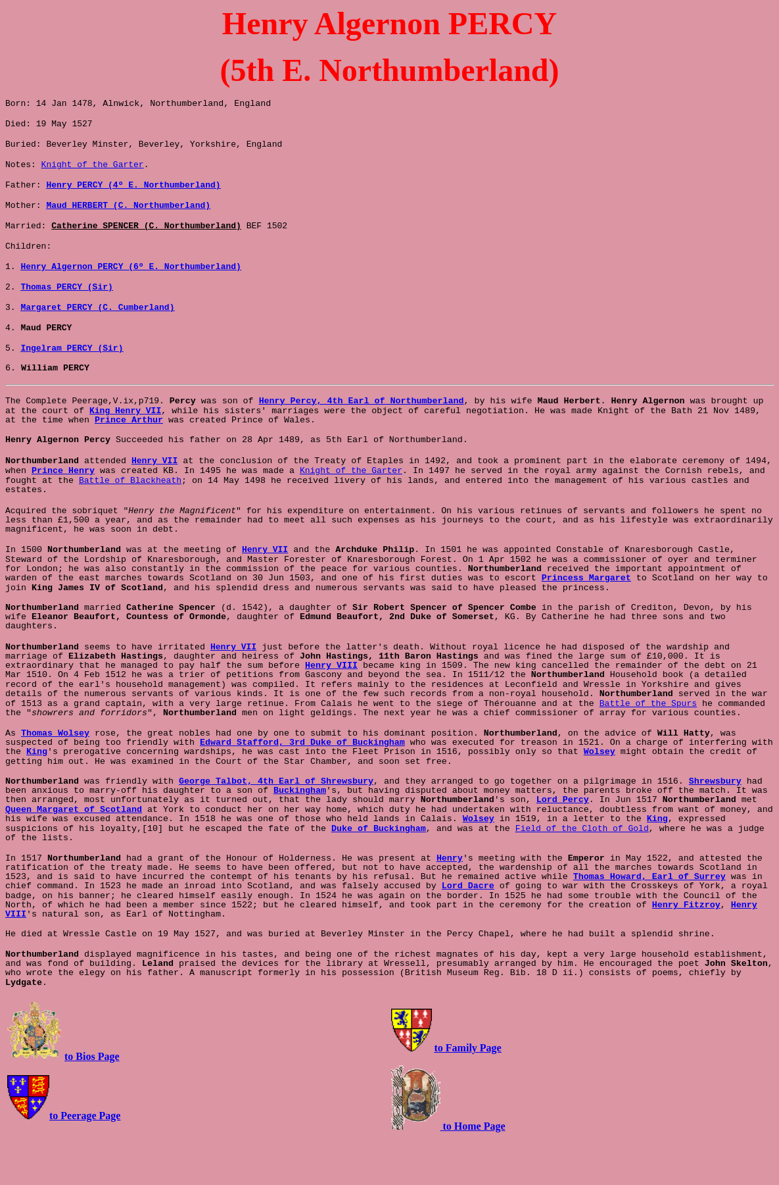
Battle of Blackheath (130, 515)
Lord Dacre (468, 931)
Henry (450, 904)
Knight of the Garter (92, 172)
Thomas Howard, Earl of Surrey (649, 922)
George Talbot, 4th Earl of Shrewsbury (276, 825)
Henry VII (154, 491)
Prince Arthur (129, 450)
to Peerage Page (84, 1161)
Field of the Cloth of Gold (582, 873)
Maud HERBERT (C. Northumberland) (128, 216)
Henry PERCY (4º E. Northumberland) (133, 194)
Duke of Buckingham (378, 874)
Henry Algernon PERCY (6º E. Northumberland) (130, 284)
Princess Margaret (586, 617)
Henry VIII (331, 707)
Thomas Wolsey (55, 777)
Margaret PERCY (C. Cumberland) (97, 328)
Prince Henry (63, 504)
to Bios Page (92, 1101)
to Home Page (473, 1171)
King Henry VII (125, 439)
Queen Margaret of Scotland (73, 853)
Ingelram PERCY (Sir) (71, 373)
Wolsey (599, 795)
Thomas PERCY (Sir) (66, 306)
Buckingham (299, 834)
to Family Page (468, 1093)
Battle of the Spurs (648, 746)
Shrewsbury (715, 825)
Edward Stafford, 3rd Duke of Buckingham (302, 786)
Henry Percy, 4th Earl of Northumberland (361, 429)
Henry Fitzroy (686, 950)
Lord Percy (562, 843)
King (36, 795)
